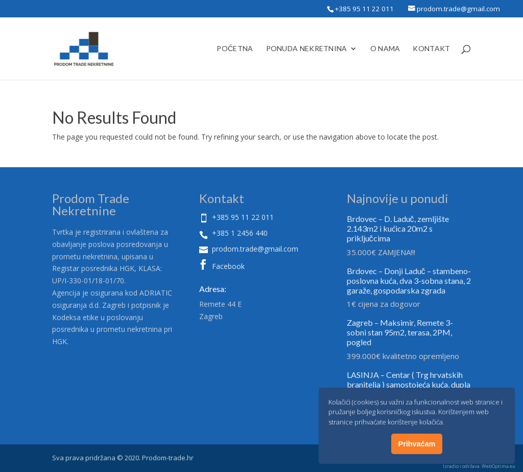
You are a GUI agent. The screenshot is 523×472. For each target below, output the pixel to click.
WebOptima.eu (498, 466)
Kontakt (431, 49)
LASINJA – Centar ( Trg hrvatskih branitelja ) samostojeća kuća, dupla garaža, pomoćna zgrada (408, 384)
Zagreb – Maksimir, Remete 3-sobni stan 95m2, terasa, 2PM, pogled (400, 332)
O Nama (385, 49)
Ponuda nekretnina (306, 49)
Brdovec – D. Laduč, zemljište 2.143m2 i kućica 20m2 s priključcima (398, 228)
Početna (235, 49)
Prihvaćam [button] (417, 444)
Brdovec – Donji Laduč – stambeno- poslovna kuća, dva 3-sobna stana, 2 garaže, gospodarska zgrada (409, 280)
